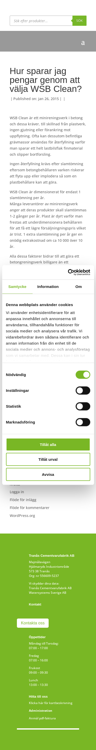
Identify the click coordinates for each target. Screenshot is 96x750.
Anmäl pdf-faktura (42, 718)
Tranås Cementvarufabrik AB (50, 588)
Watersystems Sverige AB (47, 592)
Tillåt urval (48, 459)
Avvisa (48, 474)
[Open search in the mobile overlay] (48, 21)
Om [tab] (79, 286)
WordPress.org (22, 515)
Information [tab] (48, 286)
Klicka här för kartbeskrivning (50, 703)
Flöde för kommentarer (29, 507)
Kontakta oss (33, 623)
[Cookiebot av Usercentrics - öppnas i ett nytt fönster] (68, 272)
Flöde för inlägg (23, 499)
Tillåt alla (48, 444)
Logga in (17, 491)
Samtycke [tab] (17, 286)
